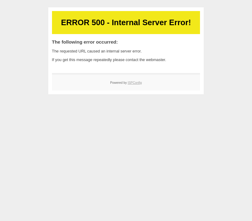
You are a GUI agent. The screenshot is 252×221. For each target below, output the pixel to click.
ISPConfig (135, 82)
